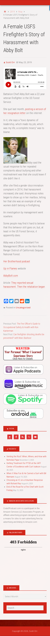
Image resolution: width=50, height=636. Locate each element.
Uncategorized (23, 307)
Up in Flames (10, 268)
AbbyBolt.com (10, 275)
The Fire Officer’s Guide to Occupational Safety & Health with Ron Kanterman (21, 327)
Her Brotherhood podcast (16, 261)
